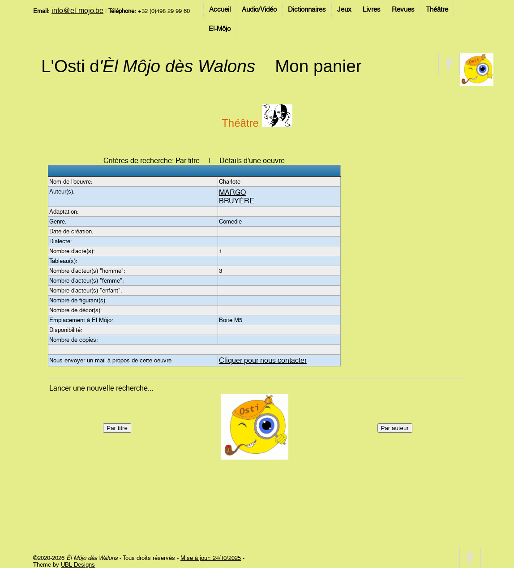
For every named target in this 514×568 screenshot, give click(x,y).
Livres (372, 9)
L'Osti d (148, 66)
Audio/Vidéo (259, 9)
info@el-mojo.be (77, 10)
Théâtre (437, 9)
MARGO (232, 192)
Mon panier (318, 66)
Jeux (344, 9)
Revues (403, 9)
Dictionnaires (307, 9)
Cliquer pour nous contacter (263, 360)
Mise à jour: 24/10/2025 (210, 558)
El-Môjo (220, 29)
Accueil (220, 9)
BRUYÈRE (236, 201)
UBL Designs (78, 564)
